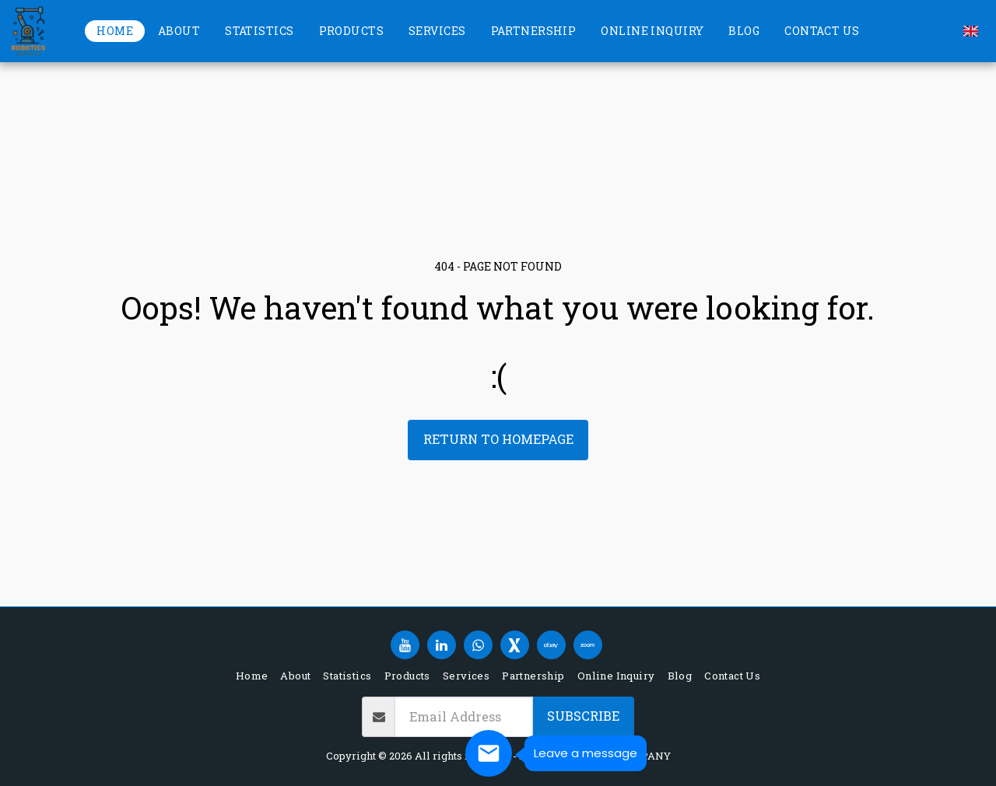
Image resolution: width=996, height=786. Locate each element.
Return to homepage (498, 439)
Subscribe (583, 715)
